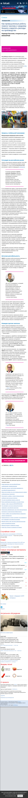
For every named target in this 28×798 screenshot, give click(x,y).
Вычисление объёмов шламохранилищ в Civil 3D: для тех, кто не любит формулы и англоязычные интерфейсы (12, 582)
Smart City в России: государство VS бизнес (12, 527)
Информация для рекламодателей (7, 697)
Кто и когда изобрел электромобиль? (10, 585)
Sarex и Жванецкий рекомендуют (7, 645)
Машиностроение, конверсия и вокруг (10, 525)
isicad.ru (15, 684)
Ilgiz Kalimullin (3, 647)
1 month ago (13, 661)
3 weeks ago (16, 645)
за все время (10, 554)
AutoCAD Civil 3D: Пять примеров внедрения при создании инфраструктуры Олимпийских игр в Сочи (13, 574)
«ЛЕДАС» (19, 701)
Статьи (4, 17)
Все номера (3, 603)
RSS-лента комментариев (7, 632)
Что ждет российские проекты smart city (11, 500)
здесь (25, 66)
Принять (20, 795)
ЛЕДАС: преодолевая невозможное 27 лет (8, 650)
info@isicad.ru (14, 689)
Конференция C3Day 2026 (7, 547)
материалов (22, 167)
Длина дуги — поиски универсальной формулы (13, 556)
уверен (8, 425)
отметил (8, 387)
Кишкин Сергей (3, 636)
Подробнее (3, 695)
